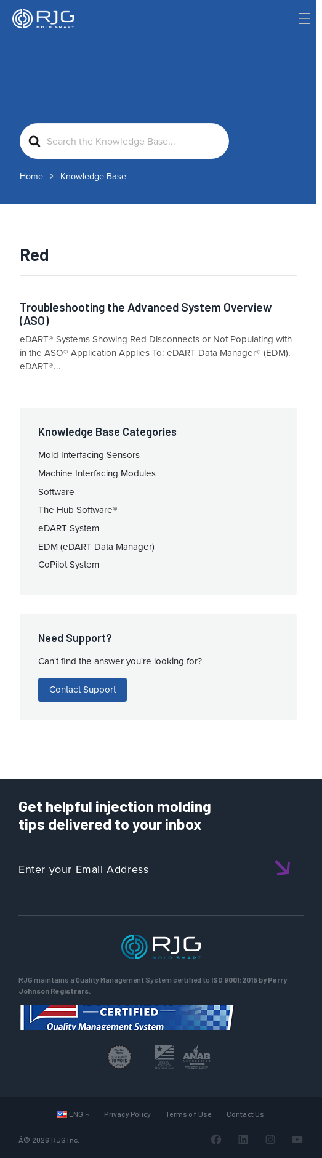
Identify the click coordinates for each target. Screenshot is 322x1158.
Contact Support (82, 689)
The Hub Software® (78, 510)
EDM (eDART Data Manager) (96, 546)
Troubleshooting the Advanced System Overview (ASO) (146, 314)
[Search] (287, 38)
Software (56, 492)
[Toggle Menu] (303, 18)
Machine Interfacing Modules (97, 473)
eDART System (68, 528)
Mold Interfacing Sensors (89, 455)
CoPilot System (68, 564)
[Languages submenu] (87, 1114)
